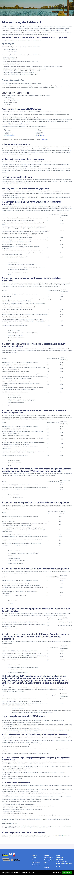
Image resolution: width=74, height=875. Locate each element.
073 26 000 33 (64, 861)
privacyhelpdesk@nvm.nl (8, 135)
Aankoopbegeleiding (48, 860)
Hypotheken (47, 870)
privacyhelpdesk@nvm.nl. (61, 835)
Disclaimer (34, 860)
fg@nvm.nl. (44, 139)
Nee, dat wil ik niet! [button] (57, 872)
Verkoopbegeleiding (48, 857)
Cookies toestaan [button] (67, 872)
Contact (34, 857)
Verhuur (46, 865)
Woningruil (46, 867)
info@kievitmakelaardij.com (65, 863)
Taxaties (46, 862)
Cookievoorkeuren (36, 865)
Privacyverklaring (36, 862)
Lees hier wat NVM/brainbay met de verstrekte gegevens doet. (16, 123)
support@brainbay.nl (40, 135)
